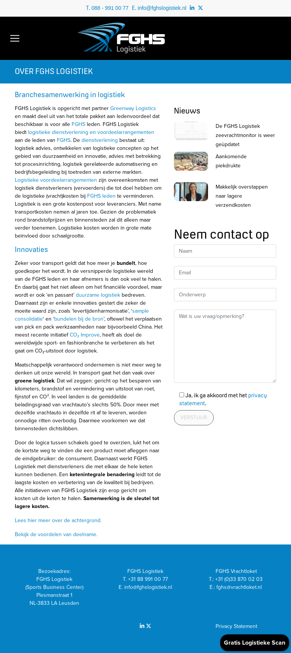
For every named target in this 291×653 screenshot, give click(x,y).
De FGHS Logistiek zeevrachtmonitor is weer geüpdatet (245, 135)
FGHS (78, 124)
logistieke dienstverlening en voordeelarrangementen (91, 132)
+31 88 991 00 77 (148, 579)
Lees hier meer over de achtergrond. (58, 520)
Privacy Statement (236, 626)
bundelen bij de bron (78, 319)
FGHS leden (101, 196)
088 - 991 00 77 (109, 8)
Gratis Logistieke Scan (254, 643)
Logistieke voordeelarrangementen (56, 180)
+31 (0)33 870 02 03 (239, 579)
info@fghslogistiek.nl (162, 8)
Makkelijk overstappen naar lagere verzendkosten (242, 196)
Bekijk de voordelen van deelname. (56, 534)
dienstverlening (99, 140)
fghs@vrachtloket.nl (239, 587)
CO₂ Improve (85, 335)
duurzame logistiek (98, 295)
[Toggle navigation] (14, 38)
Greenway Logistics (133, 108)
